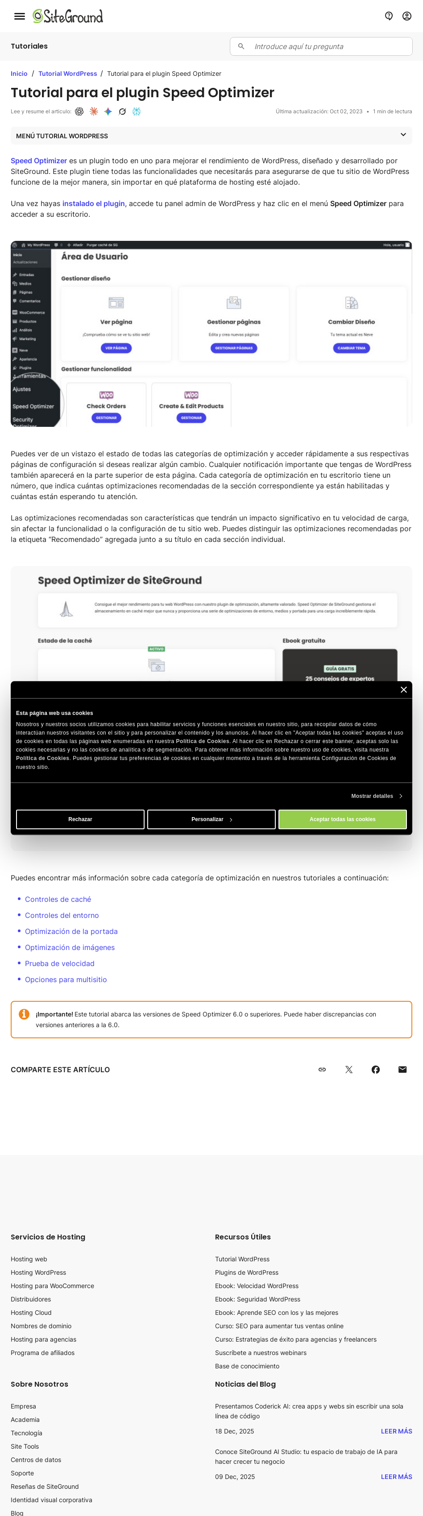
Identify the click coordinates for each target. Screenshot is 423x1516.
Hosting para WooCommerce (52, 1285)
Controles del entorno (62, 915)
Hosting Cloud (31, 1312)
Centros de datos (36, 1459)
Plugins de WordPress (246, 1272)
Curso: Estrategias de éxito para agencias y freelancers (296, 1339)
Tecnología (26, 1433)
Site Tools (25, 1446)
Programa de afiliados (43, 1352)
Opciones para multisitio (66, 979)
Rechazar (80, 819)
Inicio (19, 73)
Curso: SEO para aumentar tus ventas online (279, 1326)
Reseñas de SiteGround (45, 1486)
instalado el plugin (93, 203)
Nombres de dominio (41, 1326)
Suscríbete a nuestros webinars (261, 1352)
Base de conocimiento (247, 1366)
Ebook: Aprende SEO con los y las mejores (276, 1312)
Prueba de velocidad (60, 963)
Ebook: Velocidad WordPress (257, 1285)
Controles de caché (58, 899)
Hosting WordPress (38, 1272)
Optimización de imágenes (70, 947)
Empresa (23, 1406)
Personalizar (211, 819)
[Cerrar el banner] (404, 689)
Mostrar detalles (373, 796)
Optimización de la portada (71, 931)
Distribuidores (31, 1299)
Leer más (396, 1431)
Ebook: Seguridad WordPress (257, 1299)
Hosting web (29, 1259)
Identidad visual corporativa (51, 1500)
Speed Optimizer (39, 160)
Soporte (22, 1473)
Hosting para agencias (43, 1339)
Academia (25, 1419)
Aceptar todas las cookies (343, 819)
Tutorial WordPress (68, 73)
